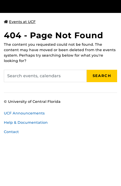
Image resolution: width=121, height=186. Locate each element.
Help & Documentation (26, 122)
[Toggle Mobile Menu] (116, 6)
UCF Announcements (24, 113)
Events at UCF (20, 21)
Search (102, 75)
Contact (11, 131)
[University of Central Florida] (39, 6)
